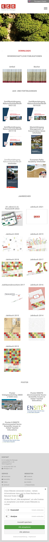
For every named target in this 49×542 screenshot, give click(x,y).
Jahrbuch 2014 (36, 315)
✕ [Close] (45, 489)
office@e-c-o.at (7, 468)
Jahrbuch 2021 (36, 207)
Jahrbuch (5, 485)
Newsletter (6, 479)
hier (21, 496)
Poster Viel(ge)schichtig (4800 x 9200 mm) (12, 395)
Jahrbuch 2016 (36, 285)
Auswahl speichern (24, 522)
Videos (5, 482)
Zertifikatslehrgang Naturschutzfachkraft (12, 162)
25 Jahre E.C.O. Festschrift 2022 (12, 208)
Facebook (28, 476)
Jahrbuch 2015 (12, 315)
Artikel (12, 67)
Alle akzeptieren (25, 527)
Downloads (6, 476)
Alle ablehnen (24, 532)
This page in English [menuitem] (37, 1)
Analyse (14, 516)
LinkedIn (27, 482)
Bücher (37, 67)
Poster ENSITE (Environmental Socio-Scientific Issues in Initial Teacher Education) (37, 397)
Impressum (32, 537)
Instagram (28, 479)
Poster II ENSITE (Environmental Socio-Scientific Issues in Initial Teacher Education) (12, 426)
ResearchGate (29, 485)
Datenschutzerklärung (20, 537)
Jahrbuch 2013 (12, 346)
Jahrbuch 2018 (12, 259)
